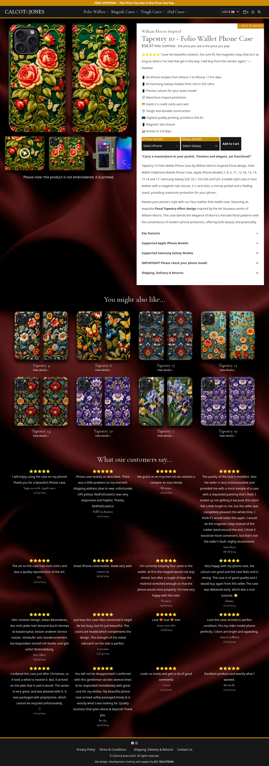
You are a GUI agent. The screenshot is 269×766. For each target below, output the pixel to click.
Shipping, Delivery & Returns (153, 749)
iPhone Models (152, 139)
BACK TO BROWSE (250, 26)
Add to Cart (231, 144)
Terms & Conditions (113, 749)
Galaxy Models (192, 139)
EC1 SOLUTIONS (164, 761)
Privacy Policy (86, 749)
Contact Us (184, 749)
